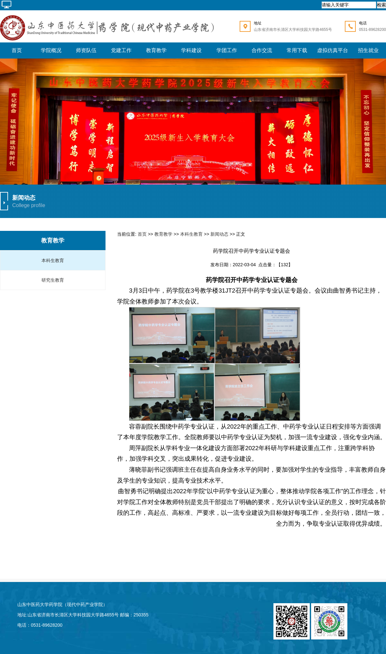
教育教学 (52, 240)
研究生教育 (52, 280)
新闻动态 (219, 234)
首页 (142, 234)
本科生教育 (52, 260)
